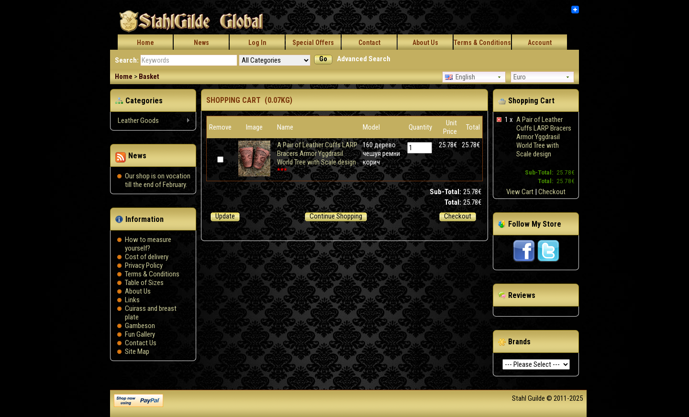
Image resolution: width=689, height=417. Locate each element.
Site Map (137, 351)
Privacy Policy (144, 265)
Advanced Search (363, 59)
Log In (257, 42)
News (201, 42)
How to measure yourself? (148, 243)
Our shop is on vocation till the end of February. (157, 180)
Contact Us (140, 343)
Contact (369, 42)
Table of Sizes (144, 282)
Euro (519, 77)
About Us (425, 42)
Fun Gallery (140, 334)
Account (540, 42)
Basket (149, 76)
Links (132, 300)
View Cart (519, 191)
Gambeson (140, 325)
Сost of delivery (146, 256)
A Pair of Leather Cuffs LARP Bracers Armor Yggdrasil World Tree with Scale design (543, 136)
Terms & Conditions (482, 42)
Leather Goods (150, 120)
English (460, 77)
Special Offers (313, 42)
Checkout (552, 191)
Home (145, 42)
